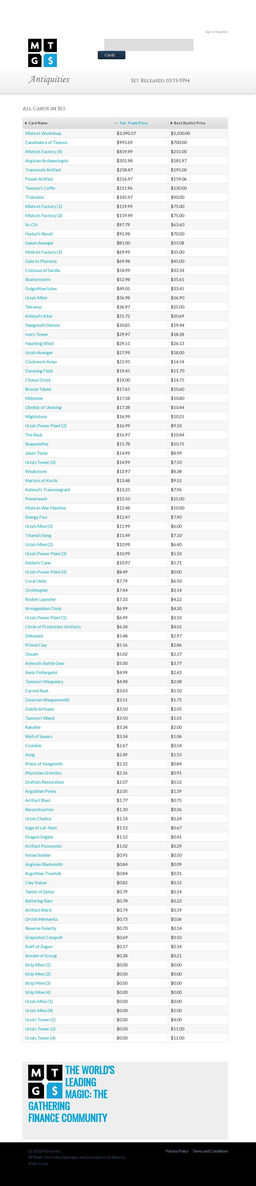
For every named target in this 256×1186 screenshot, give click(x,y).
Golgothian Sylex (41, 288)
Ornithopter (36, 590)
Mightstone (36, 416)
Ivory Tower (36, 334)
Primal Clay (36, 644)
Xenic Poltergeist (41, 672)
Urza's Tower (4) (40, 1037)
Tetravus (33, 306)
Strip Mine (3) (38, 983)
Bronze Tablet (38, 389)
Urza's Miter (36, 297)
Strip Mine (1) (38, 964)
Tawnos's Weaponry (44, 681)
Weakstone (36, 471)
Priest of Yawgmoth (43, 763)
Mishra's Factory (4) (43, 151)
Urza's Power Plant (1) (46, 617)
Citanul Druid (37, 379)
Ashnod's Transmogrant (47, 489)
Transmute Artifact (43, 169)
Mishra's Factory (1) (43, 206)
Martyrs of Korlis (41, 480)
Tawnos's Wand (39, 718)
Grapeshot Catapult (43, 937)
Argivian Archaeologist (46, 160)
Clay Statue (36, 882)
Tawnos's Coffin (40, 188)
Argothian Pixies (40, 791)
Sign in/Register (216, 32)
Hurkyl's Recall (39, 233)
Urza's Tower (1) (40, 1019)
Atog (30, 754)
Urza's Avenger (39, 352)
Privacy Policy (177, 1151)
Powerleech (36, 498)
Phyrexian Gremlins (43, 772)
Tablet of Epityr (40, 891)
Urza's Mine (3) (39, 526)
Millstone (34, 398)
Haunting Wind (39, 343)
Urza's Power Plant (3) (46, 553)
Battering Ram (38, 900)
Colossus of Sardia (42, 270)
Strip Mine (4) (38, 992)
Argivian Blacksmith (44, 864)
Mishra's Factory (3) (43, 215)
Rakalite (33, 727)
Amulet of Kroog (41, 955)
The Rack (34, 434)
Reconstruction (39, 809)
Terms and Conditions (210, 1151)
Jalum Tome (36, 453)
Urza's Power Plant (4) (46, 571)
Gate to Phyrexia (41, 261)
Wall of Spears (38, 736)
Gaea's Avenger (39, 242)
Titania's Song (38, 535)
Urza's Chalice (38, 818)
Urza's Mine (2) (39, 544)
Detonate (34, 635)
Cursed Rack (37, 690)
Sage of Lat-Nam (41, 827)
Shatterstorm (37, 279)
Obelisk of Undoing (43, 407)
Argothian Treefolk (43, 873)
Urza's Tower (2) (40, 1028)
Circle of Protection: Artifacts (53, 626)
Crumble (33, 745)
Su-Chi (31, 224)
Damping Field (39, 370)
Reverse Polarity (40, 928)
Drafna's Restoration (44, 781)
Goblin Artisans (39, 708)
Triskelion (34, 197)
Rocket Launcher (40, 599)
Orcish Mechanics (41, 919)
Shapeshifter (37, 443)
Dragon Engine (39, 836)
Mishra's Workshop (43, 133)
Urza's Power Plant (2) (46, 425)
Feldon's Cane (38, 562)
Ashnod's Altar (39, 315)
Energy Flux (36, 516)
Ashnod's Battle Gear (45, 663)
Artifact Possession (43, 845)
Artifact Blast (38, 800)
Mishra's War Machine (45, 507)
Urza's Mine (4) (39, 1010)
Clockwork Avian (41, 361)
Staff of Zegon (38, 946)
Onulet (31, 654)
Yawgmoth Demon (42, 325)
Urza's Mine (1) (39, 1001)
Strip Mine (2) (38, 973)
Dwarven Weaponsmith (47, 699)
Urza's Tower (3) (40, 462)
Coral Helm (36, 580)
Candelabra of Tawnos (46, 142)
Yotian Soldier (38, 855)
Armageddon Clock (43, 608)
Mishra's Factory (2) (43, 251)
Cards (111, 55)
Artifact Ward (38, 909)
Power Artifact (39, 178)
